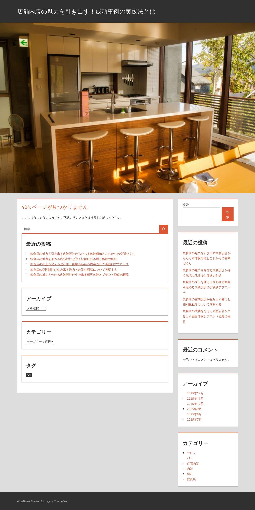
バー (190, 458)
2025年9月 (194, 409)
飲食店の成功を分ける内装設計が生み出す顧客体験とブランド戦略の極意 (79, 275)
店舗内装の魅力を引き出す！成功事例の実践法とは (90, 11)
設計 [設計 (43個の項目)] (29, 374)
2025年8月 (194, 414)
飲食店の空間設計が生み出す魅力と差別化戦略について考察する (73, 269)
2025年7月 (194, 419)
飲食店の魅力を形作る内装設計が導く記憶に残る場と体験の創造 (73, 259)
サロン (191, 453)
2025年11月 (195, 398)
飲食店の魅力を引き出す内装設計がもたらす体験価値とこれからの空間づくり (82, 254)
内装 (190, 469)
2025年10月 (195, 404)
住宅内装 (193, 463)
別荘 (190, 474)
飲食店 (191, 479)
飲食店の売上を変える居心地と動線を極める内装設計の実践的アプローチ (79, 264)
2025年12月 (195, 393)
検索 (186, 205)
